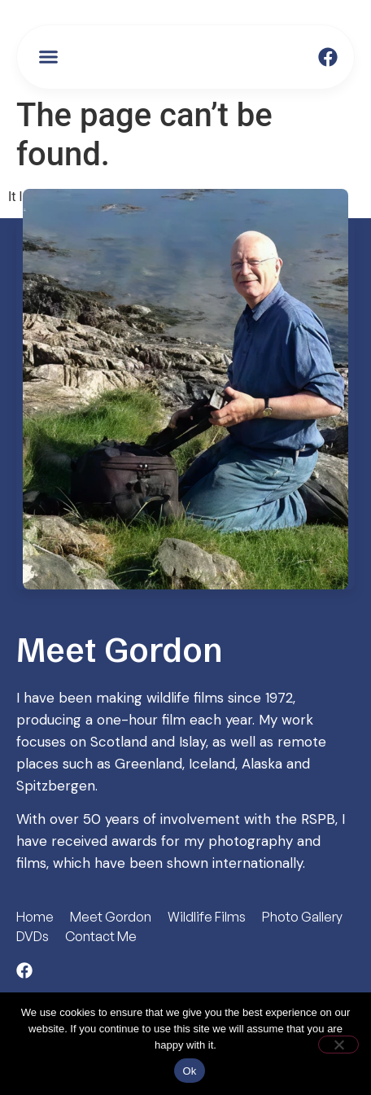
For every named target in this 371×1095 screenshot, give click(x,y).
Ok (189, 1071)
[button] (48, 57)
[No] (338, 1044)
